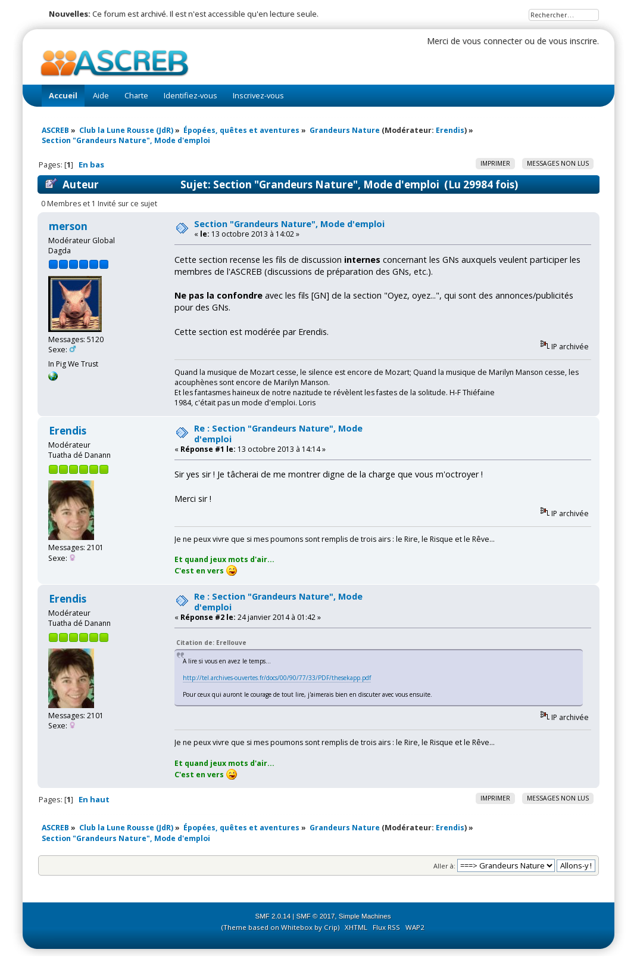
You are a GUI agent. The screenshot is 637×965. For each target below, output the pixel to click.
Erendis (450, 130)
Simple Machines (365, 916)
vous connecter (492, 40)
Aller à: (444, 865)
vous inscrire (573, 40)
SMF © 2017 (315, 916)
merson (68, 226)
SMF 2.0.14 (273, 916)
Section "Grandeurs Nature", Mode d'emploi (289, 223)
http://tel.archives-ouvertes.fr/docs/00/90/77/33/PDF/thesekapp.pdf (277, 678)
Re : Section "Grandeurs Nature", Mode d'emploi (278, 433)
